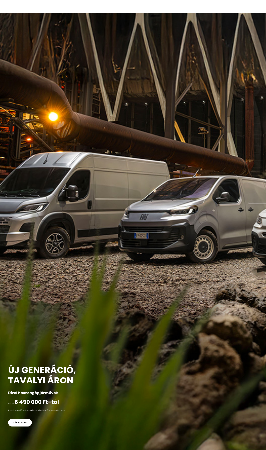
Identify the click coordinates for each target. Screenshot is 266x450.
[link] (20, 423)
